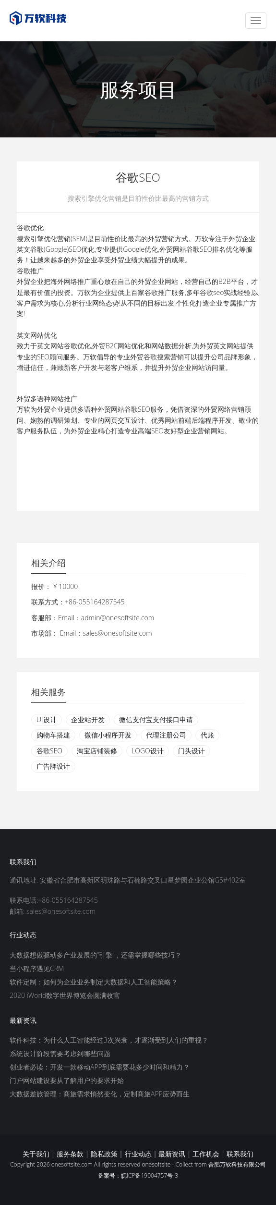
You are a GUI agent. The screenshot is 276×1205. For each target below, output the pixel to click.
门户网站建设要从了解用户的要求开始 (67, 1080)
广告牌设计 (53, 766)
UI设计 (46, 719)
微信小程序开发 (108, 734)
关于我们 (36, 1153)
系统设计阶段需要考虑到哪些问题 (60, 1053)
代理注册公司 (166, 734)
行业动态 (138, 1153)
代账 (207, 734)
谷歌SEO (49, 750)
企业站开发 (88, 719)
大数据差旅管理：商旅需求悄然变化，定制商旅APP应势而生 (100, 1093)
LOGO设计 (148, 750)
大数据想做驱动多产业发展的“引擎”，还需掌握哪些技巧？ (95, 954)
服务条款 (70, 1153)
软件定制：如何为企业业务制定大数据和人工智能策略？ (94, 981)
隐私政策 (104, 1153)
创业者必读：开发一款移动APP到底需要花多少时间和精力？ (100, 1066)
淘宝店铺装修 (97, 750)
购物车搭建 (53, 734)
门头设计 (191, 750)
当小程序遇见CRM (37, 968)
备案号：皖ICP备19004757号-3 (138, 1175)
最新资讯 (171, 1153)
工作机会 (205, 1153)
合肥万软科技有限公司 (237, 1164)
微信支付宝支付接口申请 (156, 719)
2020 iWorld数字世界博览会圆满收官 (65, 995)
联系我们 (240, 1153)
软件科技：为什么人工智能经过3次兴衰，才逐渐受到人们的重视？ (109, 1040)
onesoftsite (156, 1164)
